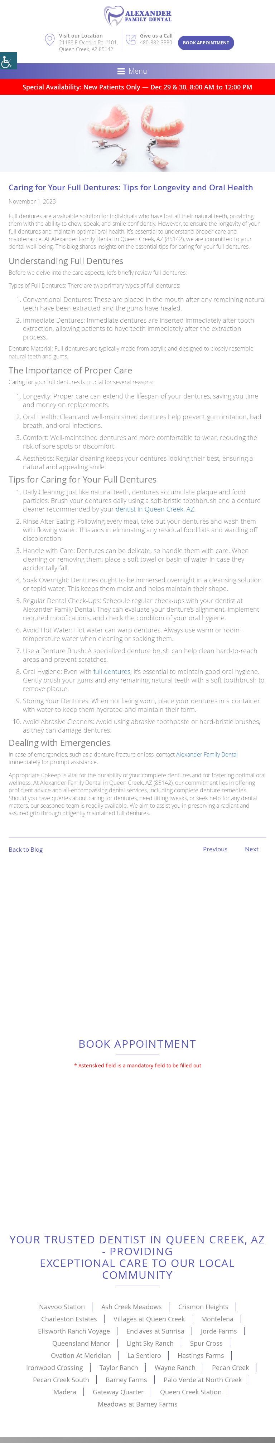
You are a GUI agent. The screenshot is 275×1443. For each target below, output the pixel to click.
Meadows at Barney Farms (138, 1404)
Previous (215, 849)
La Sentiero (144, 1355)
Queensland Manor (81, 1343)
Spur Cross (206, 1343)
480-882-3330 (156, 42)
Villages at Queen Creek (149, 1319)
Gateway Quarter (118, 1392)
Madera (64, 1392)
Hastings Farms (201, 1355)
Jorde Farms (219, 1331)
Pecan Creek (230, 1367)
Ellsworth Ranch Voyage (74, 1331)
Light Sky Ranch (150, 1343)
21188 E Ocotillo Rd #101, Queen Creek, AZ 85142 (88, 46)
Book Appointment (206, 43)
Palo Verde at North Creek (203, 1379)
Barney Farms (126, 1379)
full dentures (111, 671)
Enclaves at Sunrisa (155, 1331)
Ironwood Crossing (54, 1367)
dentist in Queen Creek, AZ (155, 509)
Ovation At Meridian (81, 1355)
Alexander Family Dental (207, 754)
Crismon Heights (203, 1306)
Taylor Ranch (119, 1367)
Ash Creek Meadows (131, 1306)
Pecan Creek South (61, 1379)
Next (252, 849)
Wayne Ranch (175, 1367)
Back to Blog (26, 849)
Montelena (217, 1319)
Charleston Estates (69, 1319)
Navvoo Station (62, 1306)
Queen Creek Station (191, 1392)
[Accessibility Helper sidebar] (8, 60)
